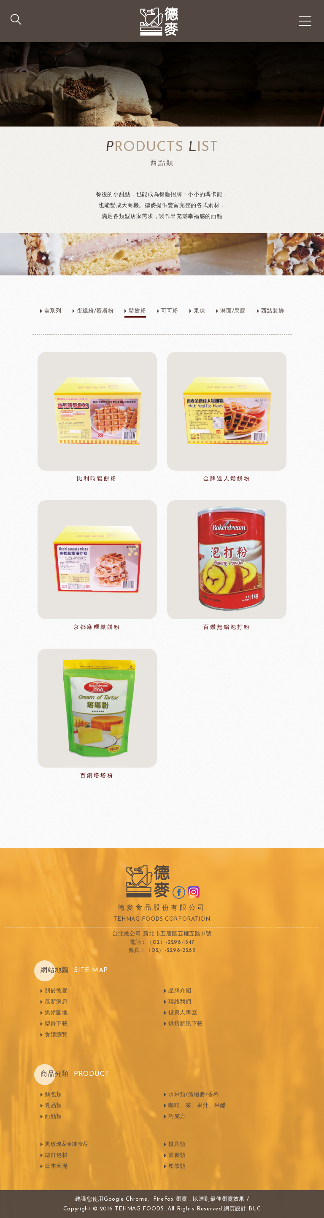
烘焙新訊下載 (185, 1024)
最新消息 (56, 1002)
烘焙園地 (56, 1013)
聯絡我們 (180, 1002)
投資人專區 (182, 1013)
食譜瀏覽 (56, 1034)
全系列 (53, 311)
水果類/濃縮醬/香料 (193, 1094)
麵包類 (53, 1094)
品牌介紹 (180, 991)
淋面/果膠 (233, 311)
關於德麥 (56, 991)
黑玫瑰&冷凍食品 (67, 1144)
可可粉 (169, 311)
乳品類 (53, 1105)
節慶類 (177, 1155)
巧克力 (177, 1116)
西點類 (53, 1116)
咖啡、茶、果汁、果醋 (197, 1105)
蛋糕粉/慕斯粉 (95, 311)
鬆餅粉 (137, 311)
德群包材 (56, 1155)
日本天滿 (56, 1166)
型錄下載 (56, 1024)
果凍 (199, 311)
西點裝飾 (272, 311)
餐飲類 (177, 1166)
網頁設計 (235, 1209)
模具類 (177, 1144)
